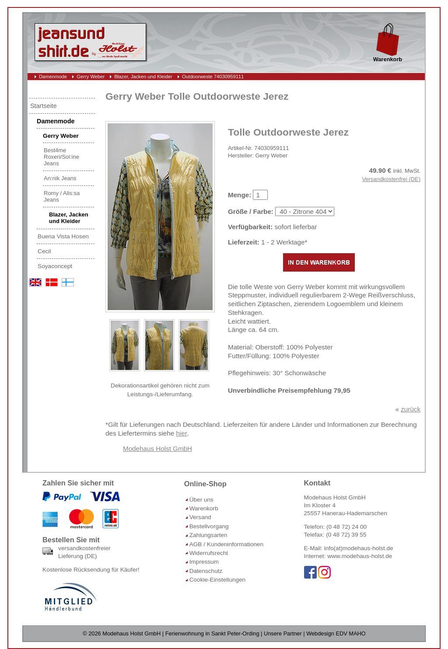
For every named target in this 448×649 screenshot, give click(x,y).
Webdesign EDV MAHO (336, 633)
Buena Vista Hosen (63, 236)
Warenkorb (203, 508)
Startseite (43, 105)
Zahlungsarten (208, 535)
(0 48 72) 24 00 (346, 526)
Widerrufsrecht (208, 553)
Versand (200, 517)
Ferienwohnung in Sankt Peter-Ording (212, 633)
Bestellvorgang (209, 526)
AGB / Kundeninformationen (226, 544)
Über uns (201, 499)
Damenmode (53, 76)
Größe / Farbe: (250, 211)
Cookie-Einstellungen (217, 579)
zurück (410, 409)
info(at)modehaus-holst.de (358, 548)
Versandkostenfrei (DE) (391, 179)
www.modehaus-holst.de (359, 556)
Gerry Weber (91, 76)
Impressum (204, 561)
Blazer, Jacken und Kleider (143, 76)
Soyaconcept (55, 266)
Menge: (239, 195)
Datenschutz (206, 571)
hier (181, 433)
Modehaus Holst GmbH (157, 448)
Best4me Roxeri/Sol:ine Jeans (61, 157)
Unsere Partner (283, 633)
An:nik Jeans (60, 178)
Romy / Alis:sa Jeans (62, 196)
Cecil (44, 251)
